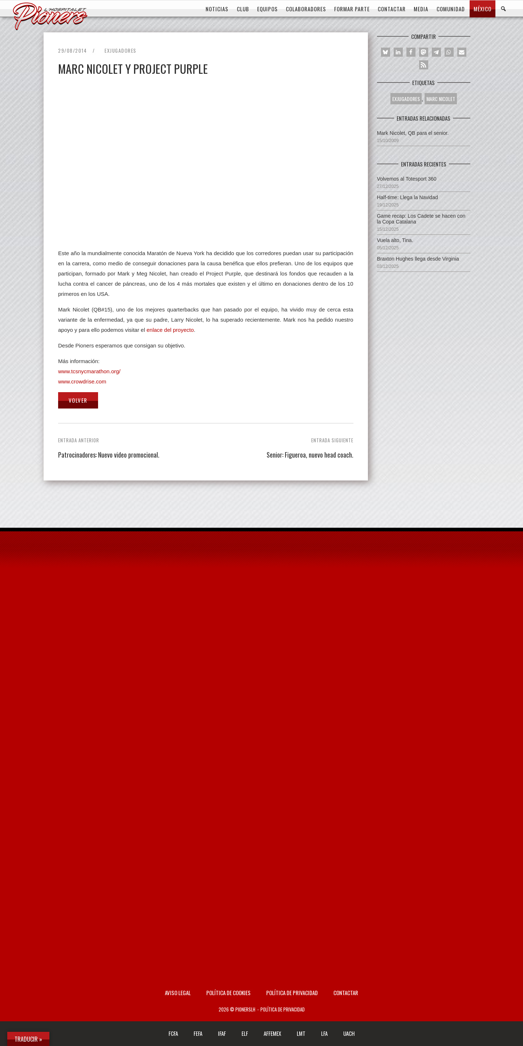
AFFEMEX (272, 1033)
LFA (324, 1033)
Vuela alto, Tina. (395, 240)
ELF (245, 1033)
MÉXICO (482, 9)
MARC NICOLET (440, 98)
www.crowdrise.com (82, 381)
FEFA (198, 1033)
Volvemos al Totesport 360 (407, 179)
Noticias (217, 9)
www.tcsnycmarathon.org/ (89, 371)
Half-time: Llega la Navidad (407, 197)
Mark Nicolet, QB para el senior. (413, 133)
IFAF (222, 1033)
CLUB (243, 9)
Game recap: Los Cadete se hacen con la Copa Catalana (421, 219)
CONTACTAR (392, 9)
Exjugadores (121, 50)
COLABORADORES (306, 9)
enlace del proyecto (170, 330)
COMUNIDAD (451, 9)
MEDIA (421, 9)
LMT (301, 1033)
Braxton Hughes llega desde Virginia (418, 259)
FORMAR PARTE (352, 9)
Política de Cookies (228, 993)
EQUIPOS (267, 9)
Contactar (345, 993)
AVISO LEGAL (178, 993)
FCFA (173, 1033)
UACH (349, 1033)
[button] (385, 52)
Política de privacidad (292, 993)
